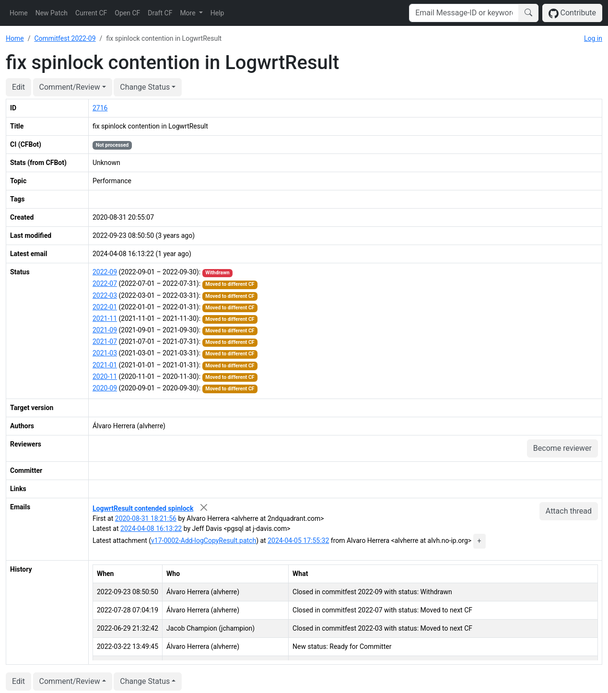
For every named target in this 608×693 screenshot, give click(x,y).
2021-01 (105, 365)
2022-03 (105, 295)
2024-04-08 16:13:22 (151, 528)
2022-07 (105, 283)
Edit (18, 87)
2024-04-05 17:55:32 (298, 540)
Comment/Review (69, 87)
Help (217, 13)
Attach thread (569, 511)
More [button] (188, 13)
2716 (100, 108)
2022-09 (105, 272)
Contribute (572, 13)
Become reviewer (562, 448)
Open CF (127, 13)
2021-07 (105, 341)
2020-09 (105, 388)
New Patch (51, 13)
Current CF (91, 13)
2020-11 (105, 376)
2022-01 (105, 307)
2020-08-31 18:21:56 (145, 518)
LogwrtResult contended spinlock (143, 508)
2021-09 (105, 330)
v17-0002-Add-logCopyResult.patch (203, 540)
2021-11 (105, 318)
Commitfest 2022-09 (64, 38)
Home (19, 13)
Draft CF (160, 13)
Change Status (145, 87)
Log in (593, 38)
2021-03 (105, 353)
